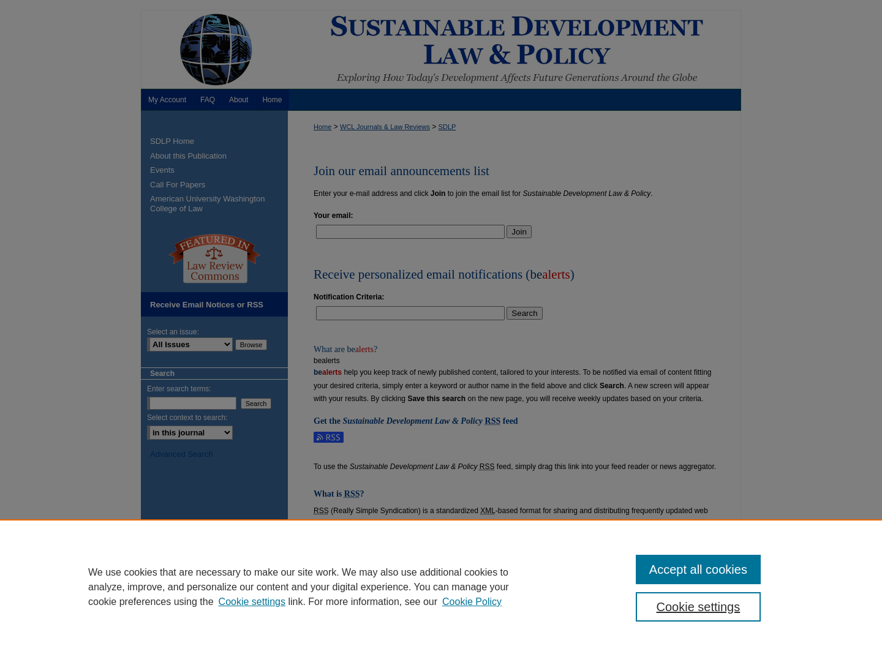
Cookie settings (252, 601)
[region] (441, 586)
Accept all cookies (698, 569)
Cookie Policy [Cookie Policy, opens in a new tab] (472, 601)
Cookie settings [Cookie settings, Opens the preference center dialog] (699, 607)
